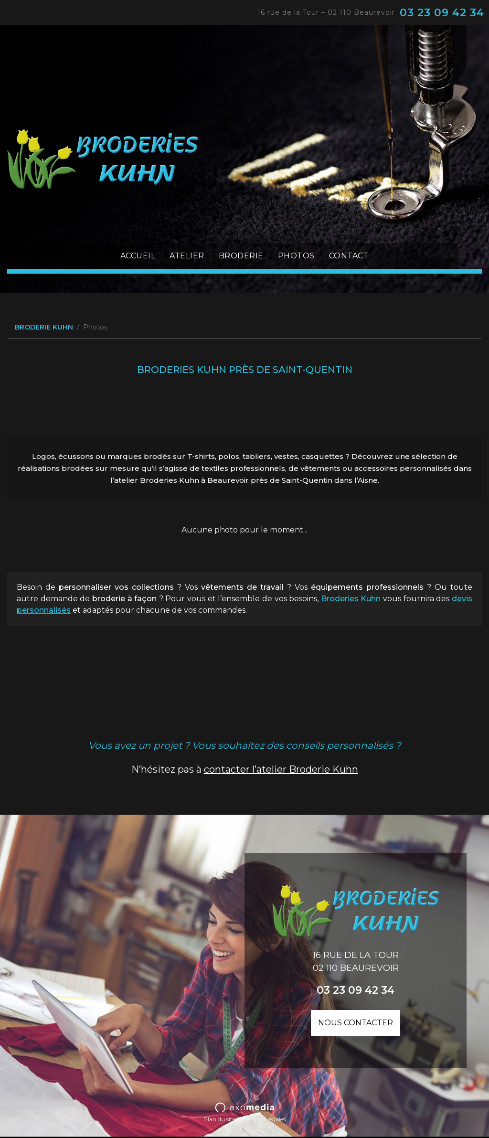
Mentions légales (263, 1119)
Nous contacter (355, 1022)
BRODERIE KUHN (44, 327)
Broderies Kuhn (351, 598)
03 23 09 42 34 (442, 12)
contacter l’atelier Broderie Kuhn (281, 769)
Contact (349, 255)
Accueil (138, 255)
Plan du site (219, 1119)
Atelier (187, 255)
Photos (296, 255)
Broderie (241, 255)
